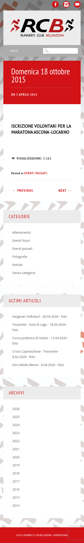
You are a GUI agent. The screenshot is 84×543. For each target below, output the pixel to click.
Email (77, 4)
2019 (15, 465)
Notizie (17, 265)
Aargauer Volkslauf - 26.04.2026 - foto (39, 316)
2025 (15, 417)
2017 (15, 481)
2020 (15, 457)
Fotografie (19, 256)
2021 (15, 449)
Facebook (55, 4)
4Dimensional (60, 535)
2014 (15, 505)
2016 (15, 489)
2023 (15, 433)
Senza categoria (23, 273)
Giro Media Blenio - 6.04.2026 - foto (38, 365)
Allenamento (21, 232)
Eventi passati (35, 173)
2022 (15, 441)
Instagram (66, 4)
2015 (15, 497)
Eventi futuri (21, 240)
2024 (15, 425)
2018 (15, 473)
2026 (15, 409)
